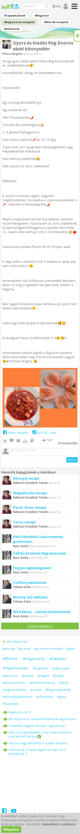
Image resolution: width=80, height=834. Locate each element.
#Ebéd (63, 684)
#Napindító (11, 705)
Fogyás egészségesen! (32, 569)
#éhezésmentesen (42, 684)
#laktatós (57, 659)
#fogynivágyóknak (58, 691)
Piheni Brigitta (12, 54)
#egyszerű (10, 677)
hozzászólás (68, 443)
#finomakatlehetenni (17, 698)
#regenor (40, 669)
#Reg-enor (42, 15)
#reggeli (43, 677)
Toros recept (24, 523)
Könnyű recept (26, 479)
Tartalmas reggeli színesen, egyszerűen (37, 727)
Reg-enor (24, 650)
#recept (35, 691)
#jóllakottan (44, 698)
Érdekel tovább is (40, 627)
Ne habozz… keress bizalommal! (41, 612)
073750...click (44, 433)
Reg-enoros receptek (48, 650)
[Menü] (74, 8)
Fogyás (70, 650)
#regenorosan (15, 669)
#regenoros (34, 660)
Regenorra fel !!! (20, 713)
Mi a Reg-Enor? (15, 643)
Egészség (8, 650)
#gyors (62, 698)
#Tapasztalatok (14, 15)
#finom (10, 660)
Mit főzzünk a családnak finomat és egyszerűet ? (43, 720)
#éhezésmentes (14, 684)
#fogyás (58, 677)
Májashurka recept (30, 494)
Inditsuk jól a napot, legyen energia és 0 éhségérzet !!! (37, 753)
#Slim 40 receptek (56, 22)
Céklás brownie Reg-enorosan (39, 554)
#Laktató (27, 677)
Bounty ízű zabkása (30, 598)
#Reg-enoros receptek (19, 22)
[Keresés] (46, 6)
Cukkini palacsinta (29, 583)
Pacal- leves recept (29, 508)
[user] (65, 6)
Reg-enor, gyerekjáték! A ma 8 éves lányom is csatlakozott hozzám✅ (41, 736)
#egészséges (61, 670)
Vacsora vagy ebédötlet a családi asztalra (38, 744)
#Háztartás (11, 29)
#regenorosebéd (14, 691)
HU (56, 6)
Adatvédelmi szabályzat (59, 824)
